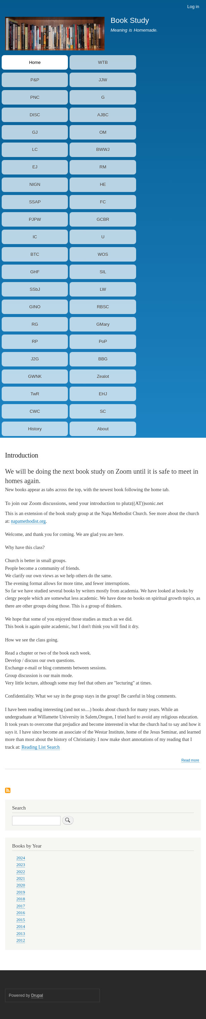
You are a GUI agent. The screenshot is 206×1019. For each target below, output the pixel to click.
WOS (103, 254)
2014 (20, 926)
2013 (20, 933)
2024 (20, 858)
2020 (20, 885)
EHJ (103, 393)
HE (103, 184)
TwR (35, 393)
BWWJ (103, 149)
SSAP (35, 201)
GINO (34, 306)
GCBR (102, 219)
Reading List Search (41, 747)
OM (103, 132)
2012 (20, 940)
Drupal (37, 995)
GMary (103, 324)
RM (102, 166)
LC (35, 149)
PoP (103, 341)
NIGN (34, 184)
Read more (190, 760)
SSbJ (35, 289)
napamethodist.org (28, 521)
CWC (35, 411)
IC (35, 236)
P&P (35, 79)
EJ (34, 166)
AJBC (103, 114)
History (35, 428)
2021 (20, 878)
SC (103, 411)
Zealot (103, 376)
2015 (20, 919)
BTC (35, 254)
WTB (103, 62)
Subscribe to (7, 791)
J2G (35, 358)
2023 (20, 864)
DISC (35, 114)
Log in (193, 6)
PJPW (35, 219)
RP (35, 341)
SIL (102, 271)
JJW (103, 79)
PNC (34, 97)
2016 (20, 912)
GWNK (35, 376)
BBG (102, 358)
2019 (20, 892)
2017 (20, 906)
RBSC (103, 306)
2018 (20, 899)
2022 (20, 871)
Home (35, 62)
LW (103, 289)
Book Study (130, 20)
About (103, 428)
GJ (35, 132)
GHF (34, 271)
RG (35, 324)
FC (103, 201)
